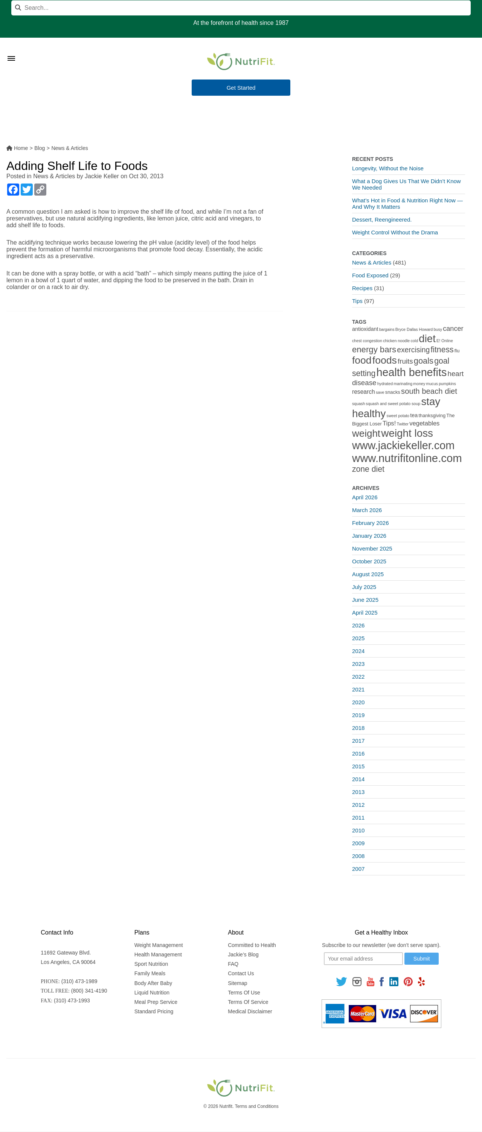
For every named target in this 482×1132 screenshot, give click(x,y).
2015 (358, 766)
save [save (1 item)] (380, 392)
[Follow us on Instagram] (357, 981)
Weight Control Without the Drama (395, 232)
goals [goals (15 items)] (423, 361)
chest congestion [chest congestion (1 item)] (367, 340)
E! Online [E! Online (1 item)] (444, 340)
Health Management (158, 954)
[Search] (241, 7)
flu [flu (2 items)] (457, 350)
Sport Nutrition (151, 964)
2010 (358, 830)
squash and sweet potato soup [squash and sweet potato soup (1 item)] (393, 403)
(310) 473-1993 (72, 1000)
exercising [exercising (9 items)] (413, 350)
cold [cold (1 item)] (414, 340)
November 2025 (372, 548)
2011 (358, 817)
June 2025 (365, 600)
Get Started (241, 88)
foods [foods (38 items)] (384, 360)
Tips (357, 301)
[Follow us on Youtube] (370, 981)
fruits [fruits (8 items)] (405, 361)
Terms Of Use (244, 993)
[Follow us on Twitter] (341, 981)
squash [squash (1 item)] (358, 403)
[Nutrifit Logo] (241, 61)
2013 (358, 792)
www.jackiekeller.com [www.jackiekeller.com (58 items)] (403, 445)
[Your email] (363, 958)
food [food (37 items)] (362, 360)
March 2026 (367, 510)
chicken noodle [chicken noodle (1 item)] (396, 340)
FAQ (233, 964)
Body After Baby (153, 983)
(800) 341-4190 (89, 991)
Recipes (362, 288)
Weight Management (158, 945)
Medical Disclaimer (250, 1011)
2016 (358, 753)
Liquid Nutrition (151, 993)
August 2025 (368, 574)
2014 (358, 779)
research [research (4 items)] (363, 392)
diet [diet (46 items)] (427, 338)
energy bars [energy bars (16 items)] (374, 349)
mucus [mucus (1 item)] (432, 383)
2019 (358, 715)
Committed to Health (252, 945)
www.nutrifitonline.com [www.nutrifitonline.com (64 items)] (407, 458)
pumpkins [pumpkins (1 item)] (447, 383)
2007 (358, 869)
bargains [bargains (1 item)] (387, 329)
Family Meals (149, 973)
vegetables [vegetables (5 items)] (424, 423)
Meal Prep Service (155, 1002)
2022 (358, 676)
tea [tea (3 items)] (414, 415)
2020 (358, 702)
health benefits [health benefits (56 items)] (412, 372)
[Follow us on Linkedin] (393, 981)
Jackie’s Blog (243, 954)
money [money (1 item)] (419, 383)
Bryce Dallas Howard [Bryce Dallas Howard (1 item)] (414, 329)
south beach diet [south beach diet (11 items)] (429, 391)
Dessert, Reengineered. (382, 219)
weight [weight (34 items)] (366, 433)
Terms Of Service (248, 1002)
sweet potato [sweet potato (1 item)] (398, 415)
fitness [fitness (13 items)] (441, 349)
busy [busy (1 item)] (438, 329)
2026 (358, 625)
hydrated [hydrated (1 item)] (385, 383)
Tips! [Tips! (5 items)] (389, 423)
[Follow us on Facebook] (382, 981)
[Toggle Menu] (11, 49)
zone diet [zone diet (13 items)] (368, 469)
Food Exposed (370, 275)
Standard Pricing (154, 1011)
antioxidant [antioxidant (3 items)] (365, 329)
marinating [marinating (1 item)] (403, 383)
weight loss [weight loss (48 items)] (407, 433)
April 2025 (365, 612)
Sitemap (237, 983)
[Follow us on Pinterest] (408, 981)
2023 (358, 664)
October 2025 (369, 561)
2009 (358, 843)
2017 (358, 740)
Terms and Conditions (257, 1106)
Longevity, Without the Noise (388, 168)
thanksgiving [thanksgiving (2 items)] (431, 415)
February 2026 (370, 523)
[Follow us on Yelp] (421, 981)
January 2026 (369, 535)
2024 (358, 651)
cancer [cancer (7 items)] (453, 328)
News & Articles (54, 176)
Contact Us (241, 973)
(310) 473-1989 (79, 981)
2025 (358, 638)
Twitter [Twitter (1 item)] (403, 424)
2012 (358, 805)
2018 (358, 728)
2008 (358, 856)
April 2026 (365, 497)
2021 (358, 689)
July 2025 (364, 587)
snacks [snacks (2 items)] (392, 392)
